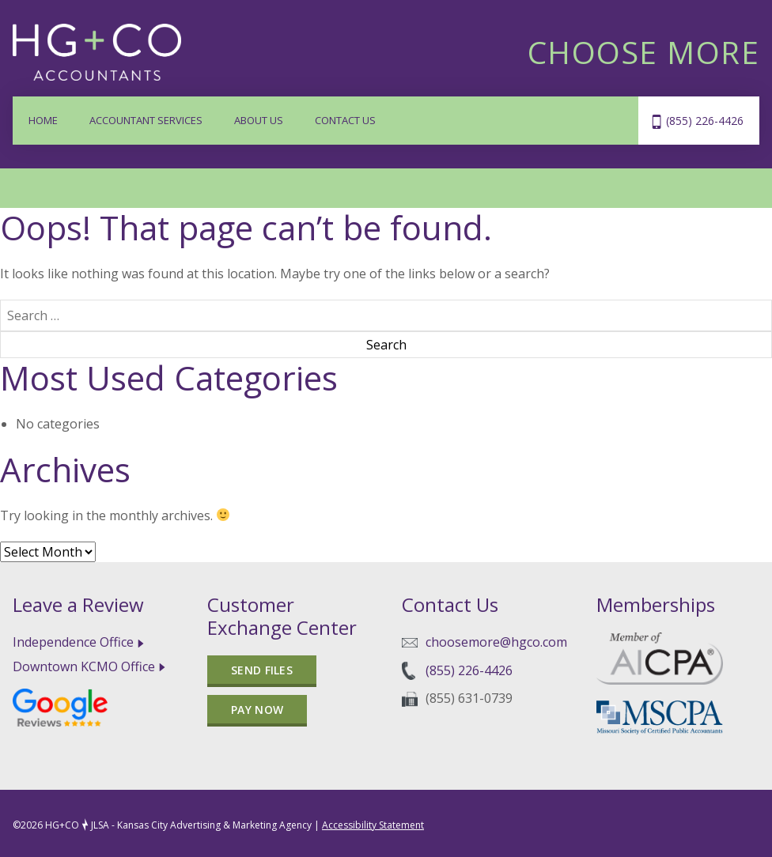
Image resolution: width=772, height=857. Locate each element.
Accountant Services (145, 120)
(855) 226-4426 (705, 120)
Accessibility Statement (373, 825)
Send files (262, 670)
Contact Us (345, 120)
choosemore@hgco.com (496, 642)
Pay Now (257, 709)
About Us (258, 120)
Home (43, 120)
